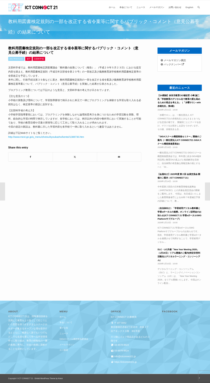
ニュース (64, 333)
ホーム (63, 317)
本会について (66, 322)
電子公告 (64, 328)
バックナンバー (172, 64)
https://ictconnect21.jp (125, 362)
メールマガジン (67, 344)
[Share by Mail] (119, 156)
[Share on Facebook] (30, 156)
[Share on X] (75, 156)
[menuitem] (112, 7)
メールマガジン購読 (173, 60)
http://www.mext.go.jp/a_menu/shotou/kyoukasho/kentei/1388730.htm (46, 136)
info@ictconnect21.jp (125, 356)
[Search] (198, 7)
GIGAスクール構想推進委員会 (74, 339)
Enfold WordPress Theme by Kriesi (49, 378)
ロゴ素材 (64, 350)
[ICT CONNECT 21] (32, 7)
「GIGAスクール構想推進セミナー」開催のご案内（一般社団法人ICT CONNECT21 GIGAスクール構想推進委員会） (179, 140)
